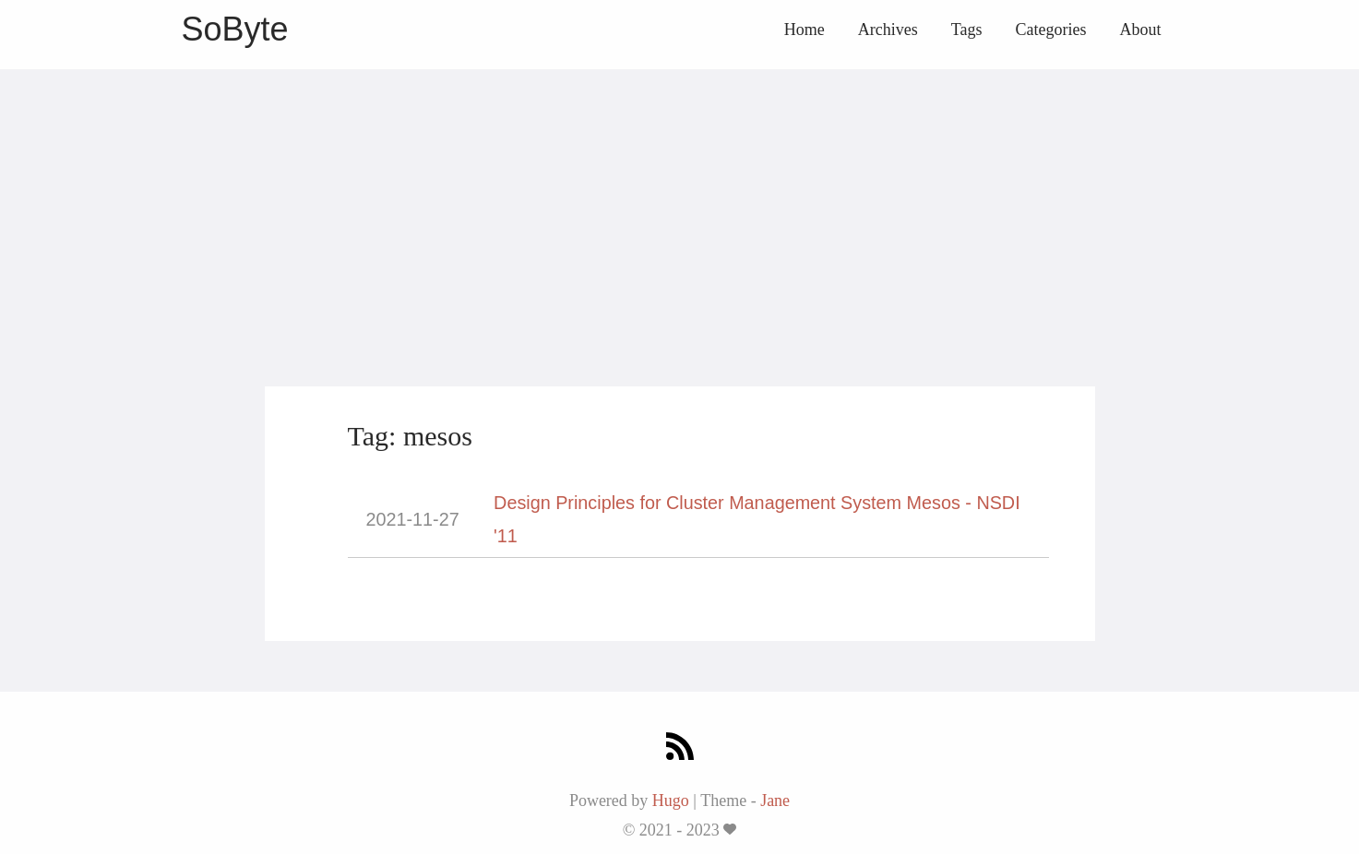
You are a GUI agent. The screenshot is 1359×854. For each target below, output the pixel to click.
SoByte (235, 29)
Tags (967, 29)
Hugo (670, 800)
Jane (775, 800)
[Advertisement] (680, 198)
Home (804, 29)
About (1141, 29)
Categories (1051, 29)
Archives (888, 29)
